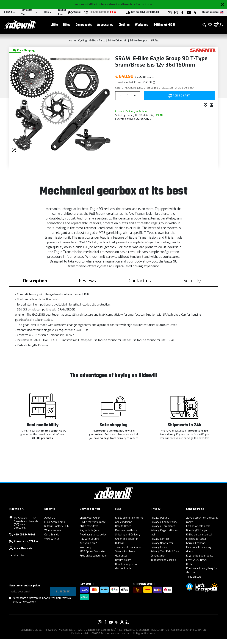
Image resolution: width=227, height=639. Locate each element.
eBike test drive (89, 526)
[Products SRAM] (202, 50)
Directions (20, 527)
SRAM (155, 40)
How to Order (123, 526)
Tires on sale (193, 576)
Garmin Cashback (196, 543)
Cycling (82, 40)
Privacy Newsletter (162, 543)
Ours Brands (51, 534)
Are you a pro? (88, 543)
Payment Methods (126, 530)
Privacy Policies (160, 518)
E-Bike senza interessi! (199, 534)
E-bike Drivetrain (117, 40)
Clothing (124, 24)
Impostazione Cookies (163, 560)
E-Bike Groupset (139, 40)
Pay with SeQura (89, 530)
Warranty (85, 547)
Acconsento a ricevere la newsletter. (42, 599)
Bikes (66, 24)
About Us (49, 518)
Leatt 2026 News (196, 560)
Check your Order (90, 518)
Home (72, 40)
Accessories (105, 24)
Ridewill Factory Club (56, 526)
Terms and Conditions (128, 547)
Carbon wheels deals (198, 526)
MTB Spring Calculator (93, 551)
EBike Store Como (54, 522)
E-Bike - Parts (97, 40)
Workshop (141, 24)
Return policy (123, 560)
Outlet (190, 564)
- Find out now (143, 4)
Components (84, 24)
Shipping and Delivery (127, 534)
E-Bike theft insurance (93, 522)
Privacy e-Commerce (163, 526)
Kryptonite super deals (199, 555)
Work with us (52, 539)
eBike (54, 24)
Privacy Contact (160, 539)
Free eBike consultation (93, 555)
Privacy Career (159, 547)
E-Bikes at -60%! (165, 24)
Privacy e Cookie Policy (164, 522)
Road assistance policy (93, 534)
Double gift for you (197, 530)
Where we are (52, 530)
